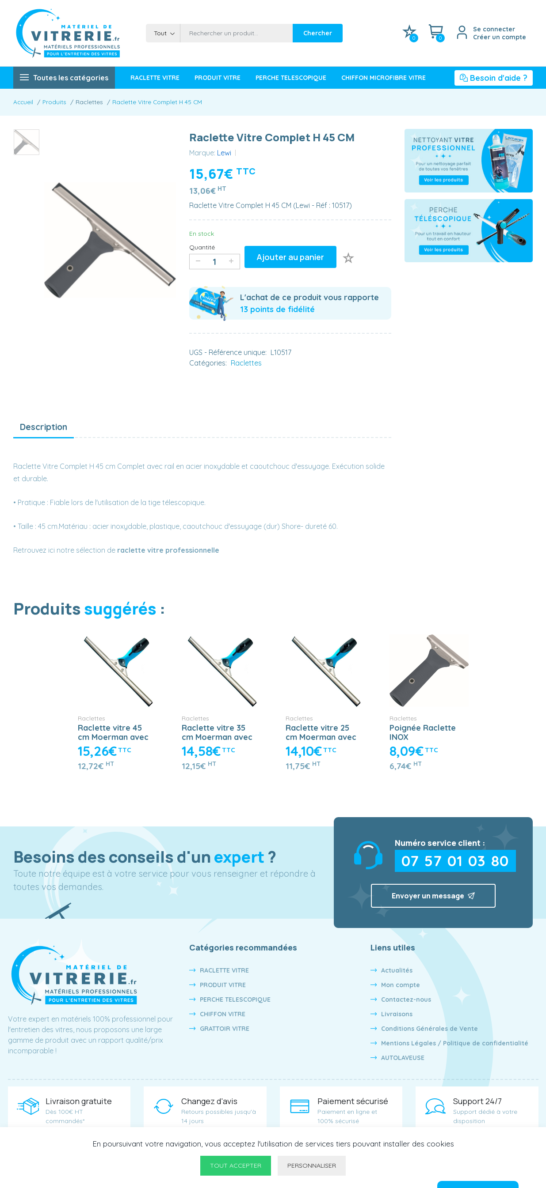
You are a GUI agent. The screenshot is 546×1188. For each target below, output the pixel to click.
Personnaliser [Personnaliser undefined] (311, 1165)
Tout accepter (235, 1165)
